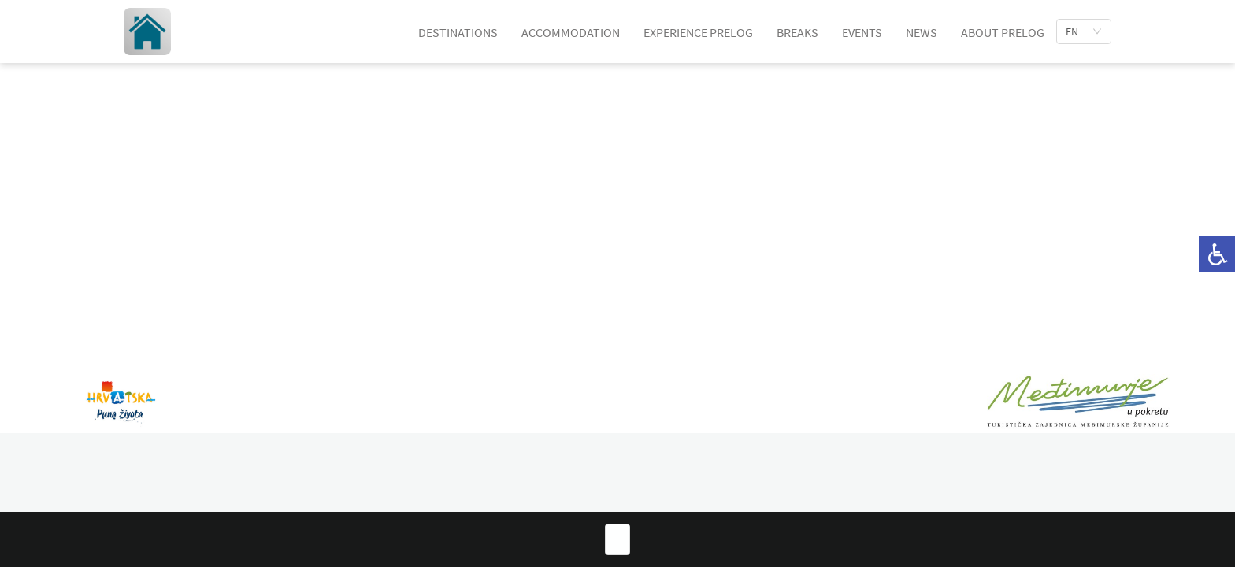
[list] (1083, 31)
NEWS (921, 32)
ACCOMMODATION (570, 32)
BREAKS (797, 32)
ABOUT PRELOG (1002, 32)
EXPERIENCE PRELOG (698, 32)
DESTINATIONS (458, 32)
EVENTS (862, 32)
